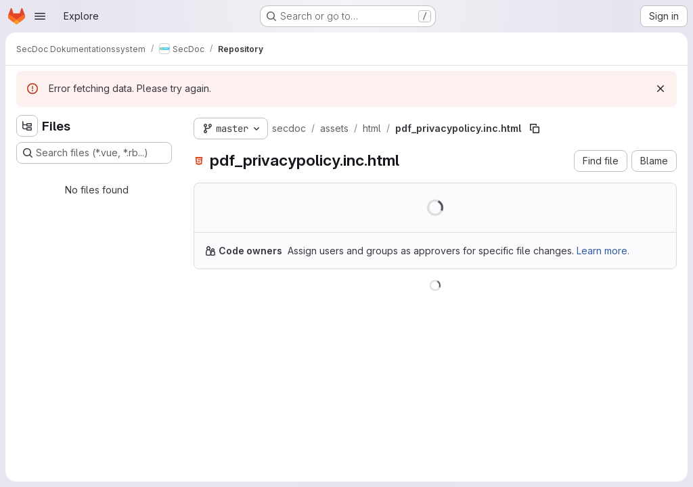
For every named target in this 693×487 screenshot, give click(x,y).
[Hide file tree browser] (27, 126)
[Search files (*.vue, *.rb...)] (94, 153)
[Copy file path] (534, 128)
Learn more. (603, 250)
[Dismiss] (660, 88)
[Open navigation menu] (40, 16)
